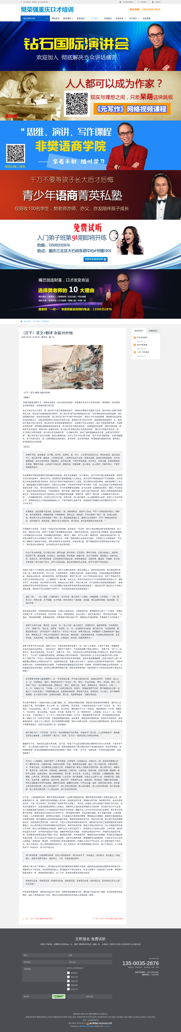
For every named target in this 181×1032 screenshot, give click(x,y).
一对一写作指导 (143, 352)
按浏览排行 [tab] (139, 331)
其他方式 (74, 989)
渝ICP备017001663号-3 (76, 1023)
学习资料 (36, 321)
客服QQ (158, 2)
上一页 (38, 919)
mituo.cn (107, 1026)
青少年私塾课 (142, 345)
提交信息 (89, 996)
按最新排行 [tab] (153, 331)
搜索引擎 (74, 981)
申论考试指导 (142, 337)
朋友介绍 (74, 977)
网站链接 (74, 985)
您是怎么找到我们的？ (75, 968)
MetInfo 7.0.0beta (87, 1026)
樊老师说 (45, 321)
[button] (59, 996)
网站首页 (56, 18)
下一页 (107, 919)
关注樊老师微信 (128, 2)
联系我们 (144, 2)
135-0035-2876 (140, 963)
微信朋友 (74, 973)
